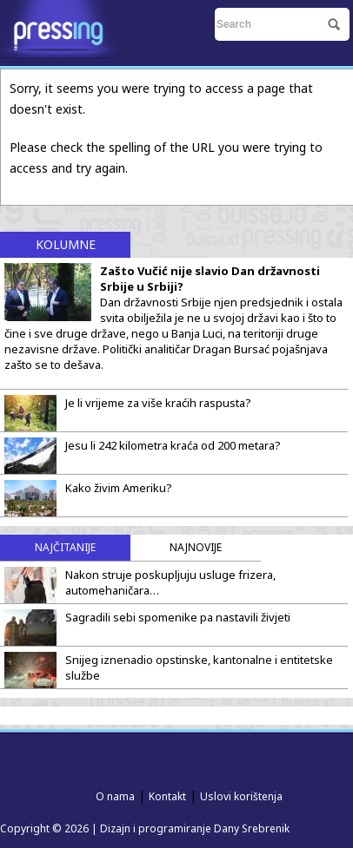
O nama (115, 796)
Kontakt (167, 796)
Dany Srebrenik (252, 828)
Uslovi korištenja (241, 796)
